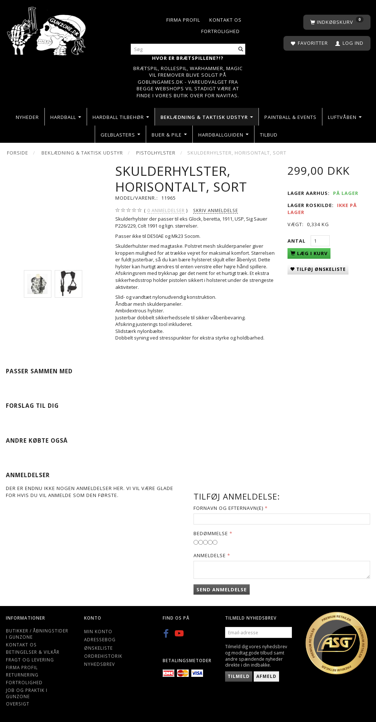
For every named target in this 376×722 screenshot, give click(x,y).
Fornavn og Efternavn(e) (228, 508)
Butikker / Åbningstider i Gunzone (37, 634)
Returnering (22, 675)
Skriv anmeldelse (215, 210)
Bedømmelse (211, 533)
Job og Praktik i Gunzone (26, 693)
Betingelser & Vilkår (32, 652)
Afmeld (266, 676)
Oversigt (17, 704)
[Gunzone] (47, 29)
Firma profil (183, 20)
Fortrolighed (220, 31)
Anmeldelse (210, 555)
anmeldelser (166, 210)
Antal (297, 240)
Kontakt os (225, 20)
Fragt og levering (30, 660)
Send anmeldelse (221, 589)
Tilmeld (239, 676)
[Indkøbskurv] (337, 22)
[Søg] (240, 49)
